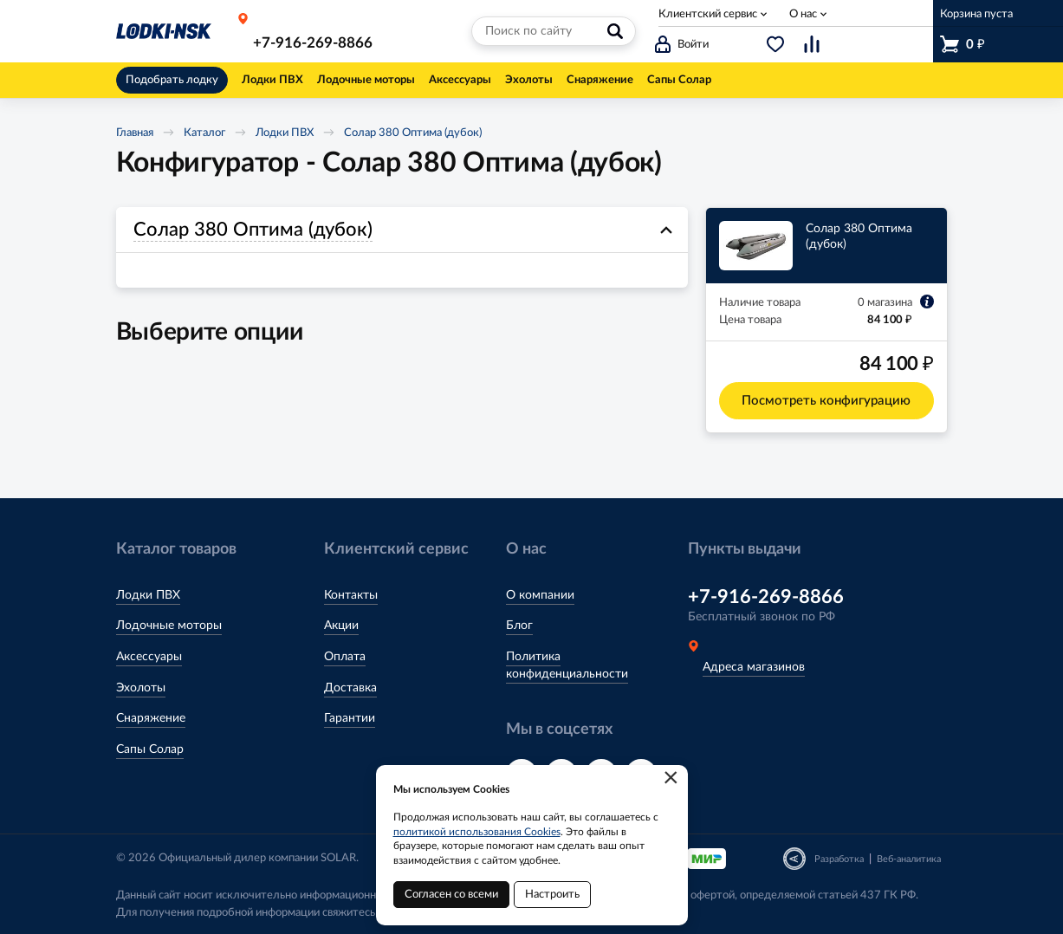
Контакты (351, 595)
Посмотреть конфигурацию (826, 400)
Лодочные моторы (169, 625)
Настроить (552, 894)
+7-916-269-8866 (313, 43)
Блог (519, 625)
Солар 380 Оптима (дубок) (413, 133)
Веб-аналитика (909, 859)
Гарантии (349, 718)
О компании (540, 595)
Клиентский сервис (707, 14)
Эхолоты (140, 688)
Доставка (350, 688)
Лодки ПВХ (285, 133)
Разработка (839, 859)
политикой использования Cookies (477, 832)
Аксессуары (149, 657)
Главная (134, 133)
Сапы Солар (150, 749)
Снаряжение (150, 718)
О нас (803, 14)
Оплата (345, 657)
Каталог (204, 133)
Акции (341, 625)
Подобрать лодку (172, 80)
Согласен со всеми (451, 894)
